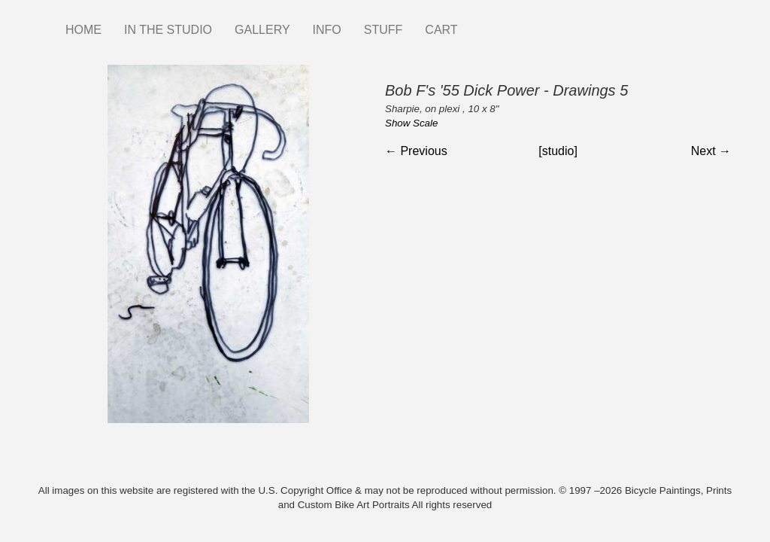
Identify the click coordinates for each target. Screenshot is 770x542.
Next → (711, 151)
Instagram (480, 22)
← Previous (416, 151)
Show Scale (411, 123)
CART (441, 29)
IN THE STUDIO (168, 29)
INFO (327, 29)
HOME (83, 29)
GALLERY (262, 29)
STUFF (383, 29)
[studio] (558, 151)
